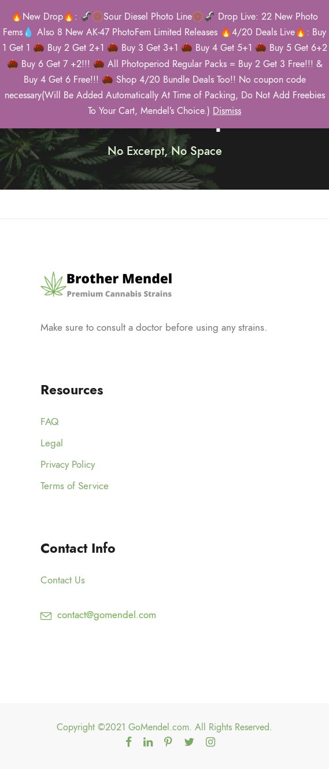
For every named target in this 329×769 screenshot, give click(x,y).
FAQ (49, 421)
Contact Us (62, 580)
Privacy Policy (67, 464)
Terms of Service (74, 486)
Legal (51, 443)
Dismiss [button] (227, 111)
